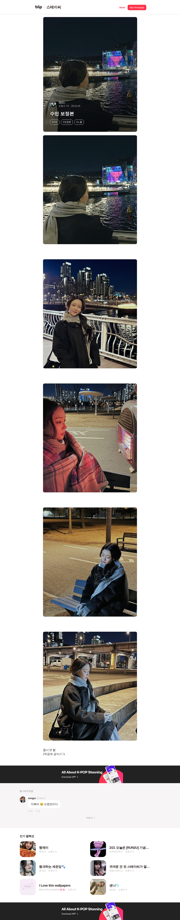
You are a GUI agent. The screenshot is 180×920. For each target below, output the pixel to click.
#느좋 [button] (79, 122)
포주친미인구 (116, 852)
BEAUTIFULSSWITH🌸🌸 (52, 889)
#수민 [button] (54, 122)
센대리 (42, 852)
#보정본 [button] (67, 122)
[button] (122, 7)
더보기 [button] (89, 818)
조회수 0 (52, 852)
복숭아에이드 (116, 870)
